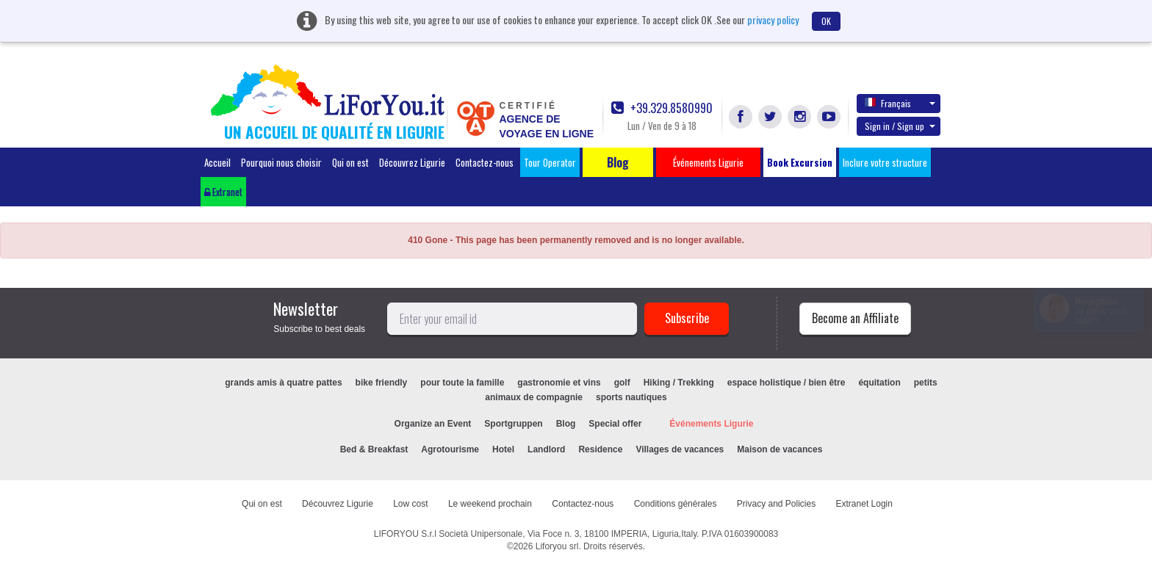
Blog (566, 424)
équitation (879, 382)
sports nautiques (631, 397)
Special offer (614, 424)
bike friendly (382, 382)
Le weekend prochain (490, 504)
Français (900, 102)
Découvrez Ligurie (412, 162)
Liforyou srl (557, 546)
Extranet (223, 191)
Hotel (503, 449)
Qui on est (350, 162)
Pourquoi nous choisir (281, 162)
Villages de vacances (680, 449)
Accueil (217, 162)
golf (622, 382)
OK (826, 21)
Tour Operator (550, 162)
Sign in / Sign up (900, 126)
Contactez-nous (485, 162)
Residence (600, 449)
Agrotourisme (450, 449)
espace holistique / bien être (786, 382)
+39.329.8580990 (662, 108)
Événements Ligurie (711, 424)
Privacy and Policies (776, 504)
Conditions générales (675, 504)
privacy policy (773, 19)
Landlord (546, 449)
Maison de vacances (779, 449)
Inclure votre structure (885, 162)
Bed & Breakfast (374, 449)
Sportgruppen (513, 424)
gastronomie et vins (558, 382)
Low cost (410, 504)
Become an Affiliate (855, 318)
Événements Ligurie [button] (708, 162)
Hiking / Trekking (679, 382)
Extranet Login (864, 504)
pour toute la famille (462, 382)
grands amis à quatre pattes (283, 382)
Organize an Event (433, 424)
